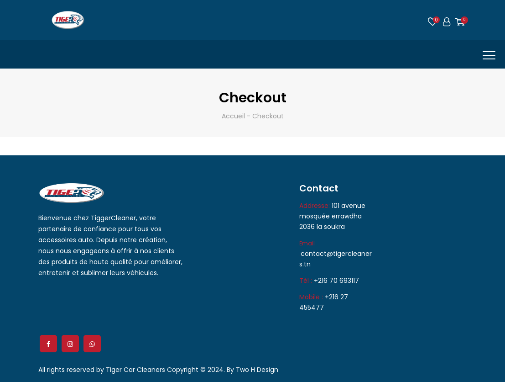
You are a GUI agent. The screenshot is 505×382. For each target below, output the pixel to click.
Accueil (233, 116)
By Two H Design (252, 369)
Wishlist (433, 23)
